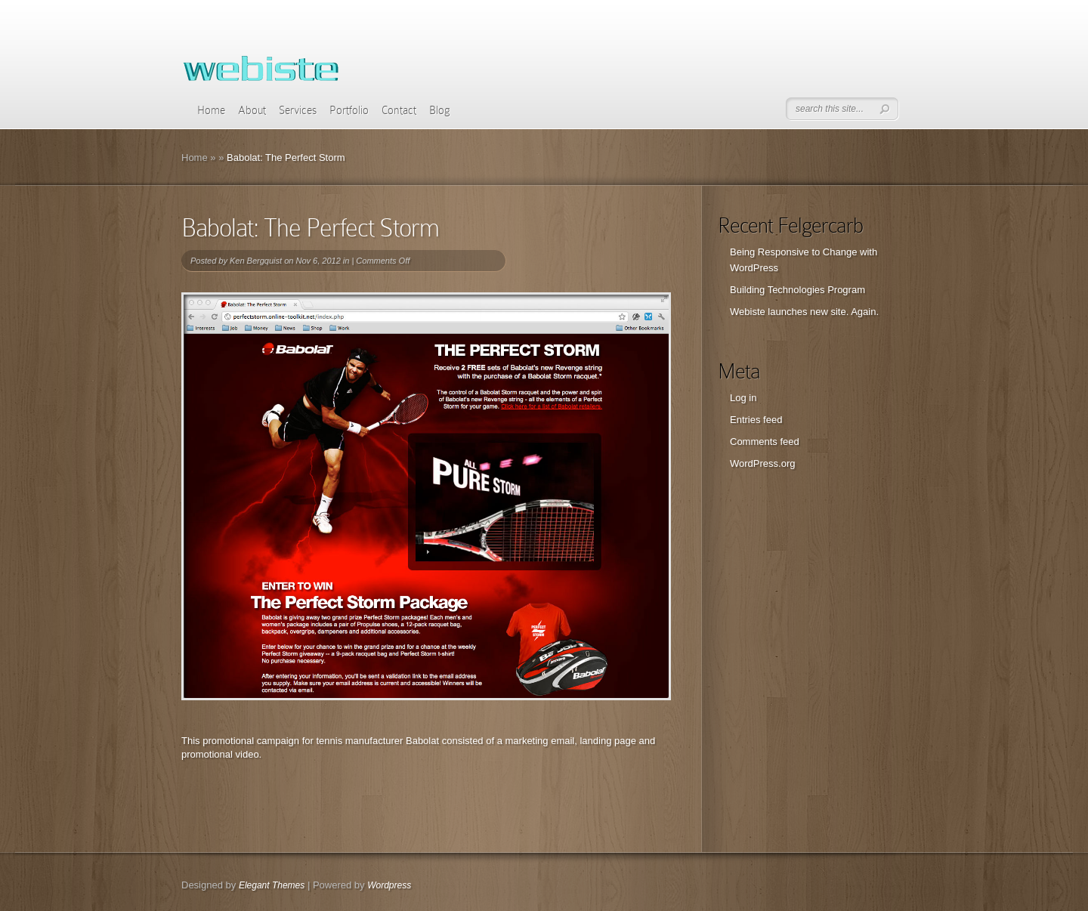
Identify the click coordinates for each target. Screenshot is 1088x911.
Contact (399, 110)
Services (298, 110)
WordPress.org (762, 463)
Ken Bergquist (256, 260)
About (252, 110)
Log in (743, 397)
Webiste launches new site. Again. (804, 311)
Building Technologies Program (797, 289)
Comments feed (764, 441)
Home (211, 110)
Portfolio (349, 110)
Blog (439, 110)
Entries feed (756, 419)
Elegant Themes (271, 885)
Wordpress (389, 885)
